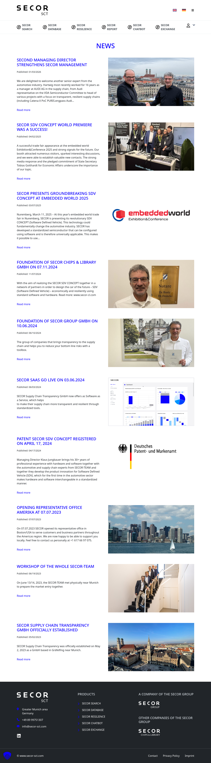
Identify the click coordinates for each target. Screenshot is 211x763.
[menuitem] (28, 27)
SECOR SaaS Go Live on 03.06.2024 (50, 379)
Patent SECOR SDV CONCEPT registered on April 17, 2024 (56, 441)
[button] (192, 10)
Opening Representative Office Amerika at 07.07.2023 (49, 510)
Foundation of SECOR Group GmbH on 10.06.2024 (57, 323)
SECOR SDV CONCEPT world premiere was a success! (54, 127)
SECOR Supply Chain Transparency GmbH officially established (53, 627)
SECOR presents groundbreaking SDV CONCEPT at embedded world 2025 (56, 196)
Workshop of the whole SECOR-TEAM (55, 566)
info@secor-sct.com (34, 726)
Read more (23, 110)
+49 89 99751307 (32, 720)
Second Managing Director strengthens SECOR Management (52, 62)
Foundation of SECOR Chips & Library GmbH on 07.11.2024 (56, 264)
